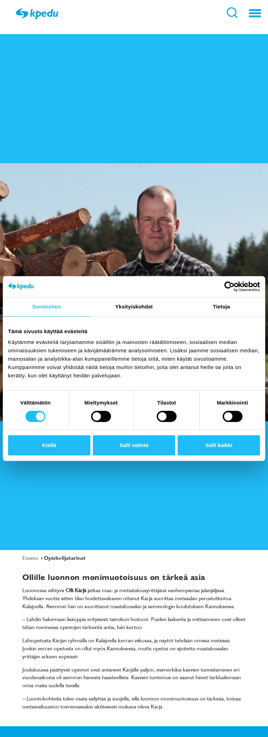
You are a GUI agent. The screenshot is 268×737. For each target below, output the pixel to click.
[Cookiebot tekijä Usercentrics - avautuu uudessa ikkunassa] (229, 286)
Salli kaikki (219, 445)
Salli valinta (134, 445)
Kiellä (49, 445)
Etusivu (31, 557)
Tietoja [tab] (221, 306)
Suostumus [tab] (46, 306)
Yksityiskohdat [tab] (133, 306)
